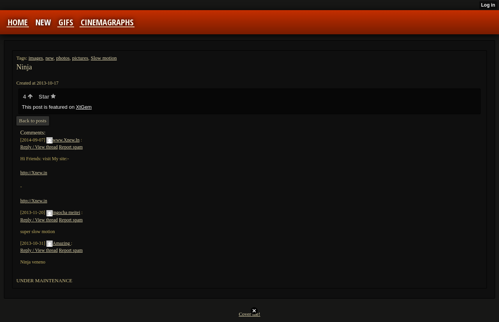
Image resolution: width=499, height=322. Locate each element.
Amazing (58, 243)
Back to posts (32, 121)
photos (63, 58)
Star (47, 97)
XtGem (84, 107)
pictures (80, 58)
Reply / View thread (39, 147)
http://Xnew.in (33, 172)
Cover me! (249, 314)
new (50, 58)
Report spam (71, 147)
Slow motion (104, 58)
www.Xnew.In (63, 140)
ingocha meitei (63, 212)
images (35, 58)
